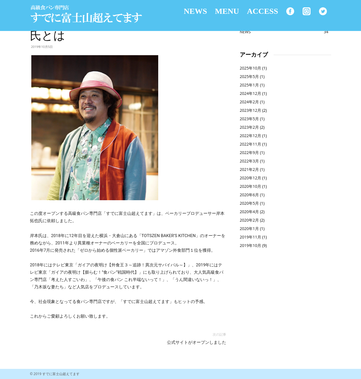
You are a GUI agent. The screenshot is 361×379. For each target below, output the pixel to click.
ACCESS (262, 11)
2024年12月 (250, 93)
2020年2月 (249, 220)
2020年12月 (250, 177)
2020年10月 (250, 186)
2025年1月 (249, 85)
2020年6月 (249, 194)
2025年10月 (250, 68)
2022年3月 (249, 161)
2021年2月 (249, 169)
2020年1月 (249, 228)
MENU (227, 11)
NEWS (195, 11)
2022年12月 (250, 135)
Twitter (323, 11)
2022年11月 (250, 144)
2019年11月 (250, 237)
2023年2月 (249, 127)
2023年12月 (250, 110)
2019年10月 (250, 245)
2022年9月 (249, 152)
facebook (290, 11)
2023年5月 (249, 118)
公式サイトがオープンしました (196, 342)
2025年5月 (249, 76)
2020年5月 (249, 203)
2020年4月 (249, 211)
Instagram (307, 11)
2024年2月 (249, 101)
